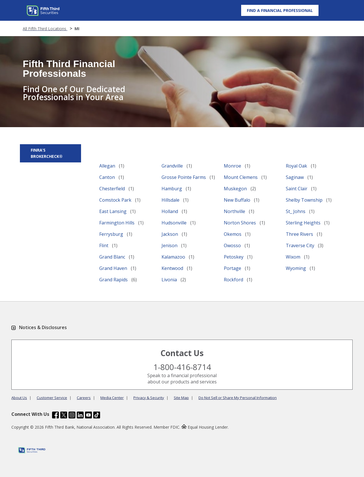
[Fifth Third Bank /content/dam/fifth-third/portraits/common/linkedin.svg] (80, 416)
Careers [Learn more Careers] (84, 397)
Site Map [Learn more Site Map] (181, 397)
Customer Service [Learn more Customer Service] (52, 397)
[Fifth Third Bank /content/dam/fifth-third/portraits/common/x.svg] (63, 416)
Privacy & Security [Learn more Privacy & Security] (148, 397)
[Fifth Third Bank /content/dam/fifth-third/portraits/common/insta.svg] (72, 416)
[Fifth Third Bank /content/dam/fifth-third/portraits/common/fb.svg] (55, 416)
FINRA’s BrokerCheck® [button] (47, 153)
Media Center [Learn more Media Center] (112, 397)
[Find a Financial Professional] (279, 10)
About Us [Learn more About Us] (19, 397)
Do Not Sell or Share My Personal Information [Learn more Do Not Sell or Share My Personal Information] (237, 397)
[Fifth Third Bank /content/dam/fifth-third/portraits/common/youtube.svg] (88, 416)
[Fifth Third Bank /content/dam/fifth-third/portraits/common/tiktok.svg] (96, 416)
